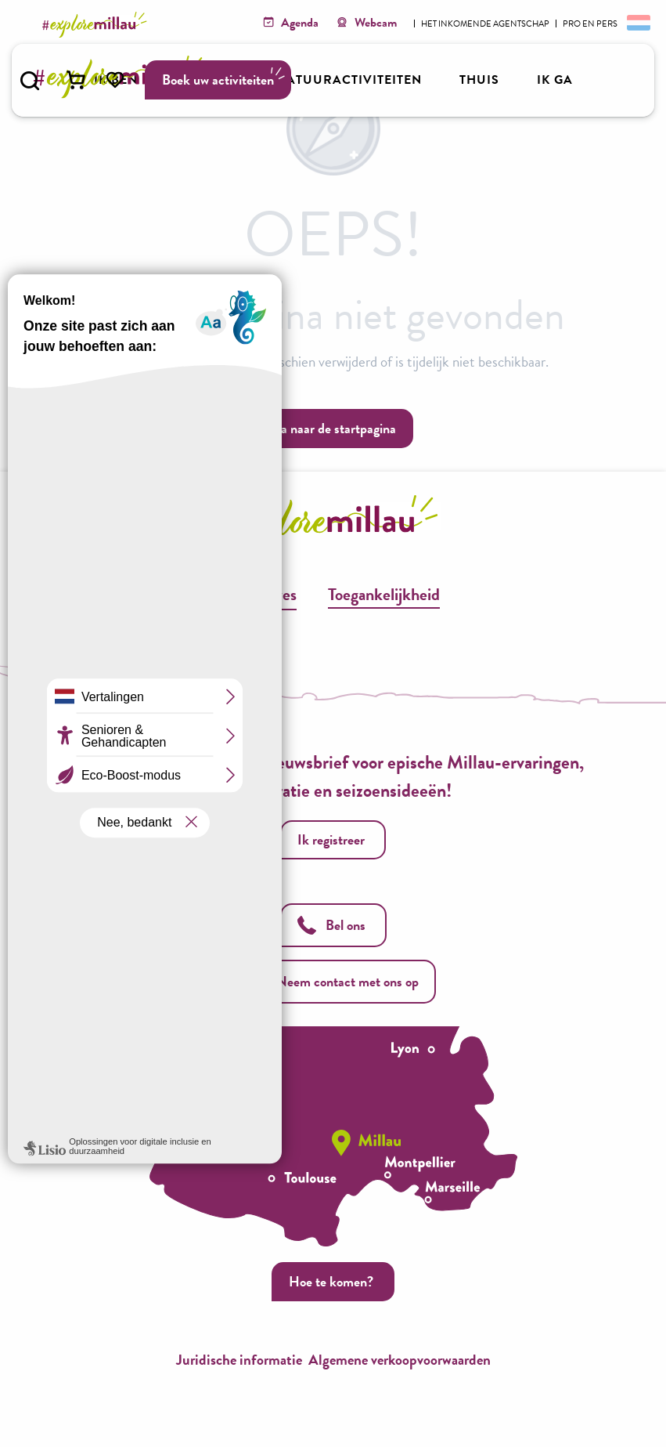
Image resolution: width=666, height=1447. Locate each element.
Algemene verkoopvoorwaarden (399, 1359)
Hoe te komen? (331, 1281)
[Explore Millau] (97, 25)
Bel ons (331, 924)
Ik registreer (331, 839)
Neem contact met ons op (333, 981)
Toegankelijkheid (384, 594)
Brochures (262, 594)
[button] (30, 81)
